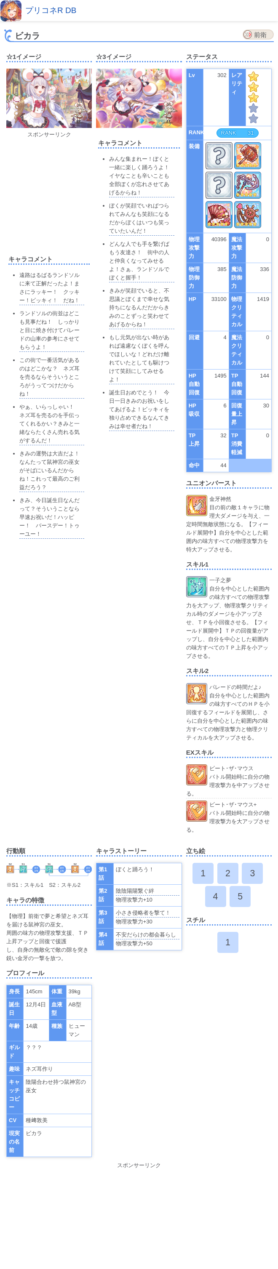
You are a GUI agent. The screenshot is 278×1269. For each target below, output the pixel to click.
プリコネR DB (50, 10)
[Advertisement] (69, 191)
